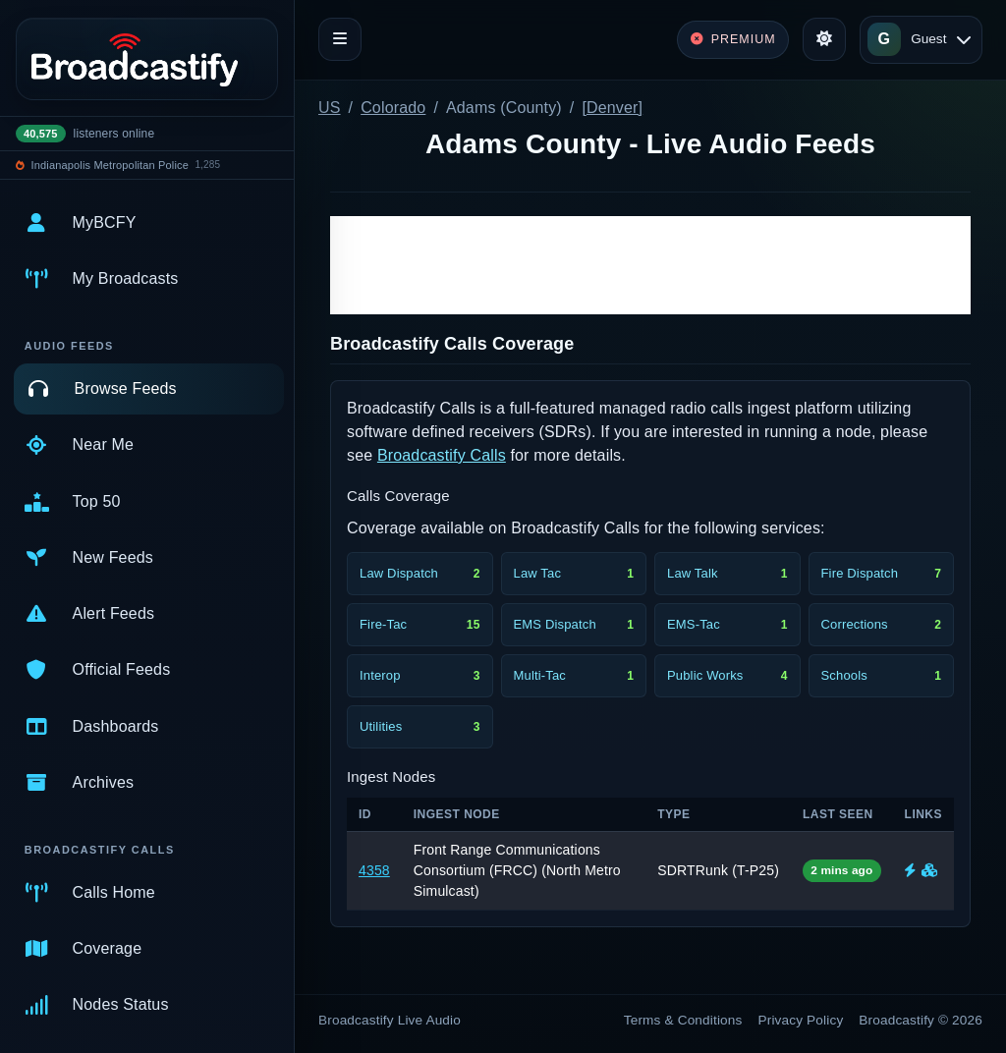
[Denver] (612, 107)
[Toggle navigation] (340, 39)
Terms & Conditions (683, 1020)
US (329, 107)
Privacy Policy (801, 1020)
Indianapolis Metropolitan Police (110, 165)
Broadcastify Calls (441, 455)
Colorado (393, 107)
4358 (374, 870)
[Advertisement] (650, 265)
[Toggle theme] (824, 39)
